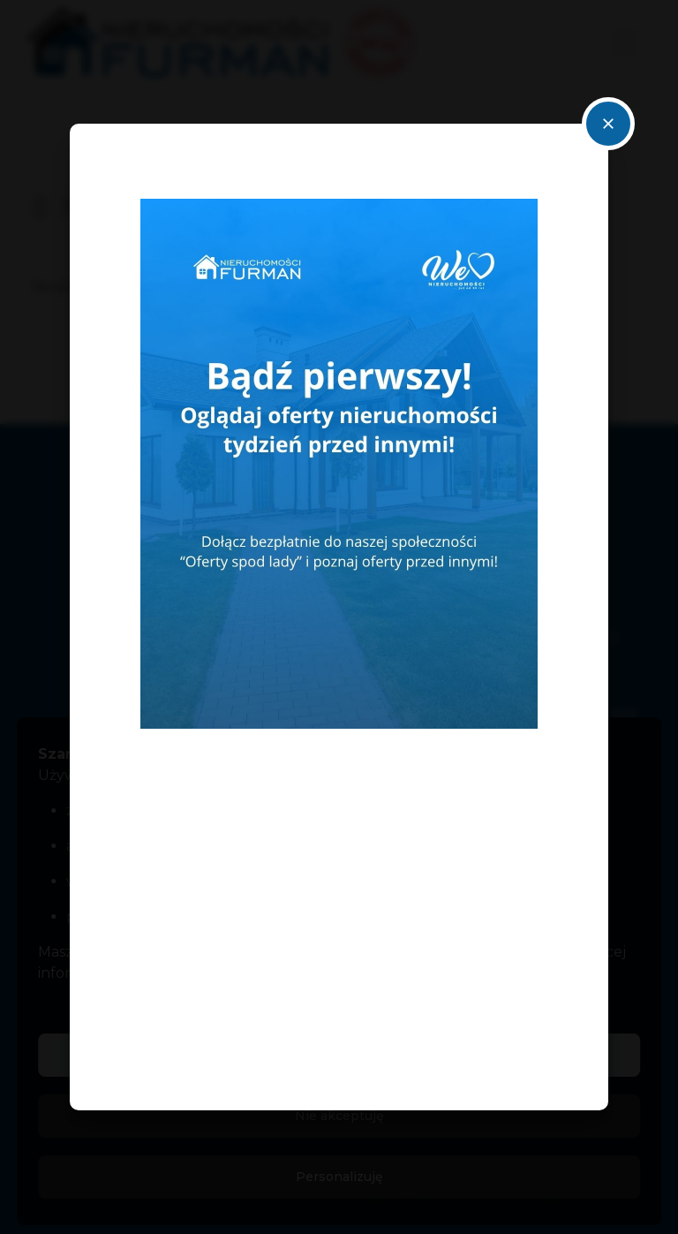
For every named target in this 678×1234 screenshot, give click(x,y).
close (608, 123)
